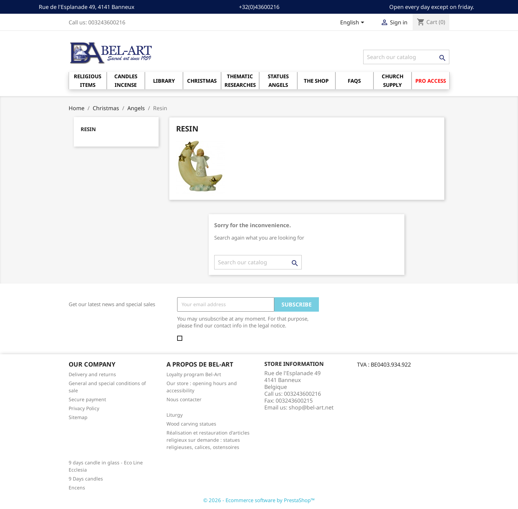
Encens (77, 487)
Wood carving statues (191, 423)
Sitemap (78, 417)
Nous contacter (184, 399)
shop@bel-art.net (311, 407)
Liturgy (174, 415)
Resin (88, 129)
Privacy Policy (84, 408)
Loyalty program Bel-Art (193, 374)
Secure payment (87, 399)
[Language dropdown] (353, 23)
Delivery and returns (92, 374)
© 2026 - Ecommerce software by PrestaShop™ (259, 500)
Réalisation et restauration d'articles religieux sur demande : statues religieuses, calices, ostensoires (208, 439)
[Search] (406, 57)
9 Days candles (86, 478)
